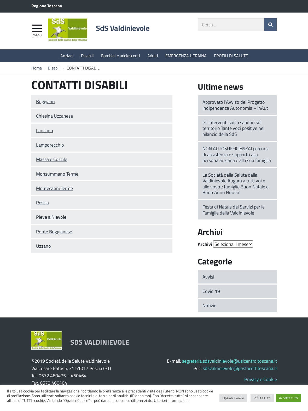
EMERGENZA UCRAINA (186, 56)
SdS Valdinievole (123, 27)
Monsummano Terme (57, 174)
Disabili (87, 56)
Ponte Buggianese (54, 231)
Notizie (209, 305)
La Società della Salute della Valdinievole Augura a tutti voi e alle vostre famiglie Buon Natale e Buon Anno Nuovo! (235, 184)
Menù (37, 34)
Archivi (205, 244)
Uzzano (43, 246)
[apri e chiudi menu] (37, 27)
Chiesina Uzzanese (54, 116)
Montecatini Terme (54, 188)
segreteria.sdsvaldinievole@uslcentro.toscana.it (229, 361)
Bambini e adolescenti (120, 56)
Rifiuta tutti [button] (262, 398)
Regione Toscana (46, 6)
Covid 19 (211, 291)
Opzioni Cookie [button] (233, 398)
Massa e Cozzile (51, 159)
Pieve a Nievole (51, 217)
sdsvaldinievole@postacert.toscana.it (240, 368)
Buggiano (45, 101)
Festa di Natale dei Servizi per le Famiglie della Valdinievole (233, 210)
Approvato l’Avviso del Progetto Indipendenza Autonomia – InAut (235, 105)
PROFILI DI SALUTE (231, 56)
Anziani (67, 56)
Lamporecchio (50, 145)
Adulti (152, 56)
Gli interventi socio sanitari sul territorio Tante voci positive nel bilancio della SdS (233, 128)
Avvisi (208, 277)
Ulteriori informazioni (171, 400)
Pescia (42, 202)
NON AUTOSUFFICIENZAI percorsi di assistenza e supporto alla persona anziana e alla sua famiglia (236, 154)
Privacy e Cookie (260, 379)
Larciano (44, 130)
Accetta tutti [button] (288, 398)
